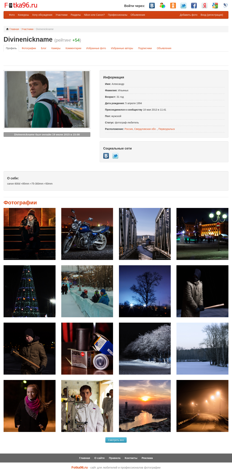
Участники (62, 14)
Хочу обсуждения (42, 14)
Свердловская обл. (145, 129)
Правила (115, 457)
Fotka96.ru (79, 467)
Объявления (138, 14)
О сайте (99, 457)
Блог (43, 48)
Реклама (147, 457)
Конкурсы (23, 14)
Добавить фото (188, 14)
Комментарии (73, 48)
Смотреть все (116, 440)
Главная (12, 29)
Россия (128, 129)
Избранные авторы (122, 48)
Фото (12, 14)
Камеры (56, 48)
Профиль (11, 48)
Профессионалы (117, 14)
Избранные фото (96, 48)
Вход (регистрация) (212, 14)
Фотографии (29, 48)
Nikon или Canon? (94, 14)
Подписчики (145, 48)
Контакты (131, 457)
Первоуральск (166, 129)
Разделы (76, 14)
